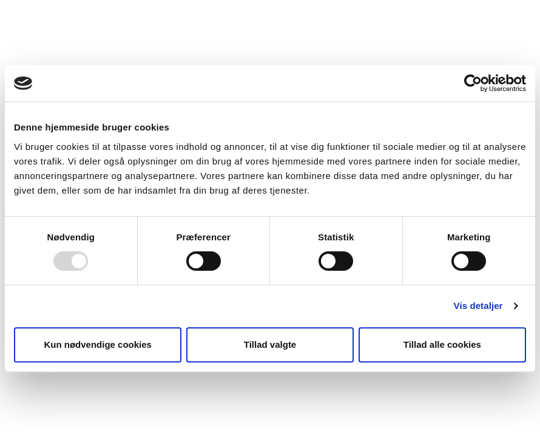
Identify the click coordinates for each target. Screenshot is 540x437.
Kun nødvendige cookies (98, 344)
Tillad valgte (270, 344)
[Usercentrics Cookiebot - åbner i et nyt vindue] (473, 83)
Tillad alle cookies (442, 344)
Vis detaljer (478, 305)
